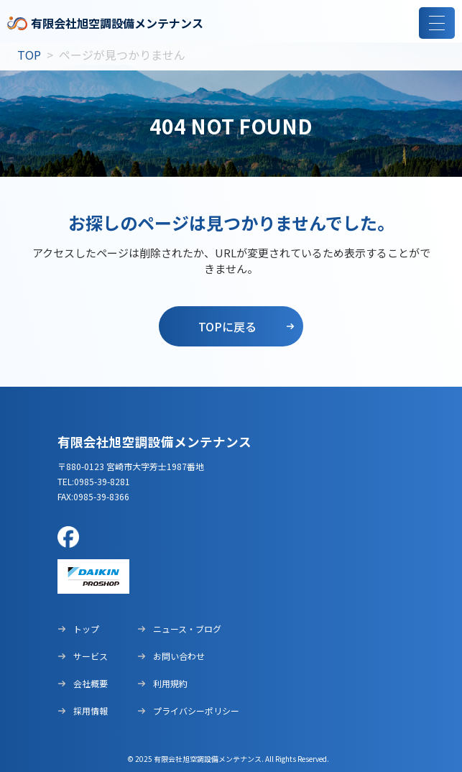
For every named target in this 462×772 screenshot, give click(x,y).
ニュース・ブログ (179, 628)
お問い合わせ (171, 656)
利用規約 (162, 683)
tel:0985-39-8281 (93, 481)
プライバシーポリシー (188, 710)
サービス (82, 656)
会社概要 (82, 683)
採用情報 (82, 710)
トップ (78, 628)
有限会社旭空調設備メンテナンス (105, 23)
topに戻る (227, 326)
